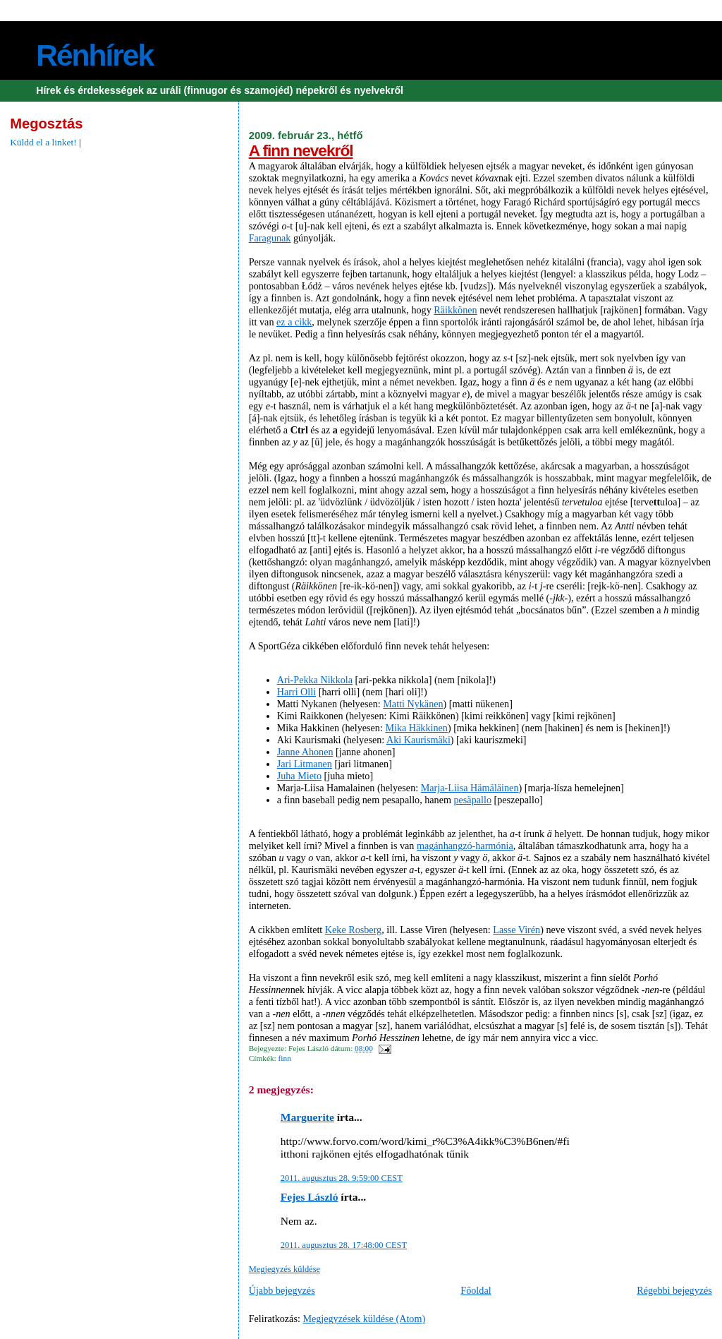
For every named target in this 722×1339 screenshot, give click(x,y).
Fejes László (309, 1197)
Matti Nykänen (413, 703)
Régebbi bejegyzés (674, 1290)
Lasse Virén (516, 929)
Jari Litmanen (304, 763)
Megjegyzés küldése (284, 1269)
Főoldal (475, 1290)
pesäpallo (472, 799)
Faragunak (270, 238)
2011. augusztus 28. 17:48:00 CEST (344, 1245)
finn (285, 1058)
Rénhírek (94, 55)
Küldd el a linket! (43, 142)
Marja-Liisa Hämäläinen (470, 787)
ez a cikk (294, 322)
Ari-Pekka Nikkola (315, 679)
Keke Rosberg (353, 929)
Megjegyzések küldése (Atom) (363, 1318)
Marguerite (307, 1117)
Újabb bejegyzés (282, 1290)
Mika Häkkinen (416, 727)
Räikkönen (455, 310)
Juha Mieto (299, 775)
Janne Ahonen (305, 751)
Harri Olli (296, 691)
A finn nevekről (301, 150)
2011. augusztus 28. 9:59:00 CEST (342, 1178)
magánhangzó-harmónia (465, 845)
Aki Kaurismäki (418, 739)
